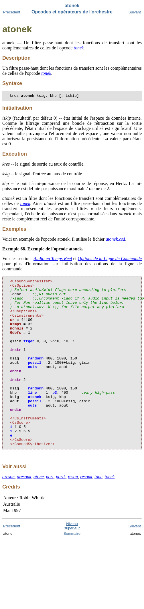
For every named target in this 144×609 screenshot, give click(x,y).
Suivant (135, 12)
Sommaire (72, 568)
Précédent (11, 12)
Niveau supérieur (72, 560)
